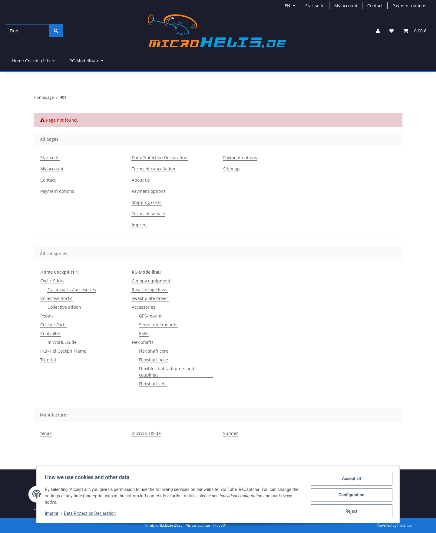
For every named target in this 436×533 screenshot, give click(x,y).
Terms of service (148, 213)
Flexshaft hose (153, 360)
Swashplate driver (150, 298)
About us (141, 180)
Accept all (350, 480)
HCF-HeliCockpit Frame (63, 351)
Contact (375, 5)
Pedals (47, 316)
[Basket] (414, 30)
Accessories (143, 307)
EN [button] (287, 5)
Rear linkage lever (150, 289)
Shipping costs (146, 202)
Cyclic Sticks (52, 281)
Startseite (315, 5)
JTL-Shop (404, 525)
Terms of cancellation (153, 169)
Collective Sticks (56, 298)
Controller (50, 333)
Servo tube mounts (158, 324)
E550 (144, 333)
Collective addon (64, 307)
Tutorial (48, 360)
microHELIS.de (62, 342)
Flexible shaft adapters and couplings (166, 372)
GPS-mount (150, 316)
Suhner (230, 433)
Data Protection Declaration (91, 514)
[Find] (27, 30)
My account (346, 5)
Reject (350, 511)
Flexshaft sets (153, 384)
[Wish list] (391, 30)
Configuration (350, 495)
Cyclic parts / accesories (72, 289)
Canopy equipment (151, 281)
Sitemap (231, 169)
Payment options (409, 5)
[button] (378, 30)
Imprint (53, 514)
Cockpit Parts (53, 324)
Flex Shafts (143, 342)
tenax (45, 433)
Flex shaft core (153, 351)
